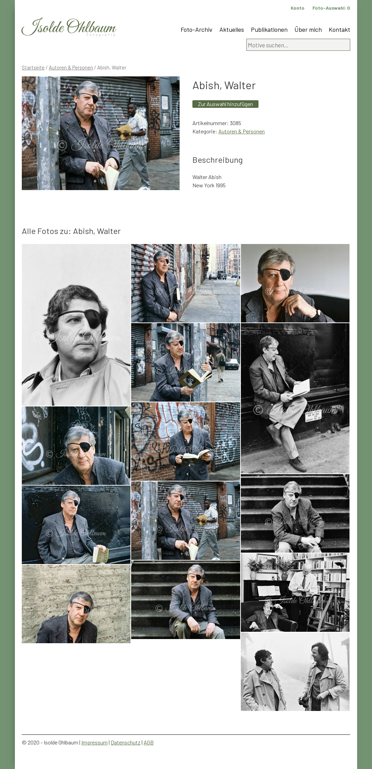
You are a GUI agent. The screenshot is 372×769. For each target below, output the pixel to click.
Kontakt (339, 29)
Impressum (94, 742)
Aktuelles (231, 29)
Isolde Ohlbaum (68, 28)
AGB (149, 742)
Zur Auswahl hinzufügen (225, 104)
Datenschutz (125, 742)
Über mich (308, 29)
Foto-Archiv (196, 29)
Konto (298, 8)
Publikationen (269, 29)
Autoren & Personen (71, 67)
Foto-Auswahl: (331, 8)
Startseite (33, 67)
